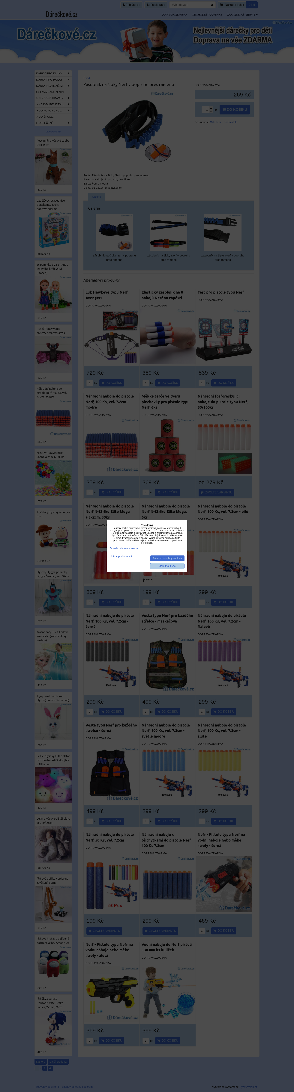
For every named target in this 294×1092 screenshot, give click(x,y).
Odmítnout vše (167, 566)
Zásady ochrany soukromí (124, 548)
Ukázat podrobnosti (121, 556)
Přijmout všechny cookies (167, 558)
